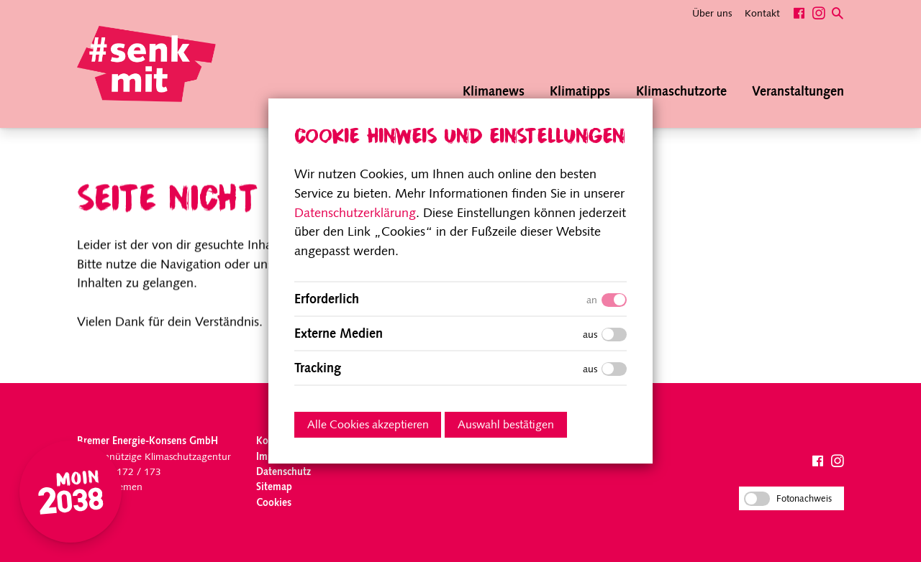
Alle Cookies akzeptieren (368, 425)
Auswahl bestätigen (506, 425)
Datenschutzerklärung (355, 214)
